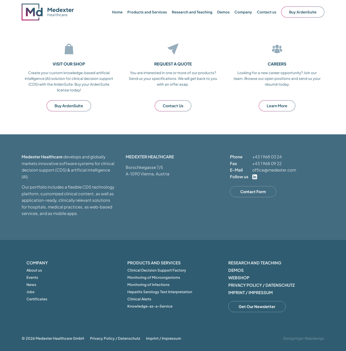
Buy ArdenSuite (302, 12)
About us (34, 270)
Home (117, 12)
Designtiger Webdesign (303, 338)
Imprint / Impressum (250, 292)
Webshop (238, 277)
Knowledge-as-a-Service (150, 306)
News (31, 284)
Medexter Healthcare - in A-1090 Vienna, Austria (48, 12)
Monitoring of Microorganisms (153, 277)
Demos (223, 12)
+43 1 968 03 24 (267, 156)
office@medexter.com (274, 170)
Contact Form (253, 191)
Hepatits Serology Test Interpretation (159, 291)
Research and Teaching (192, 12)
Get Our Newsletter (257, 306)
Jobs (30, 291)
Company (37, 262)
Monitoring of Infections (148, 284)
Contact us (266, 12)
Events (32, 277)
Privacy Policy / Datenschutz (261, 285)
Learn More (277, 105)
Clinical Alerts (139, 299)
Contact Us (173, 105)
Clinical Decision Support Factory (156, 270)
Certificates (36, 299)
